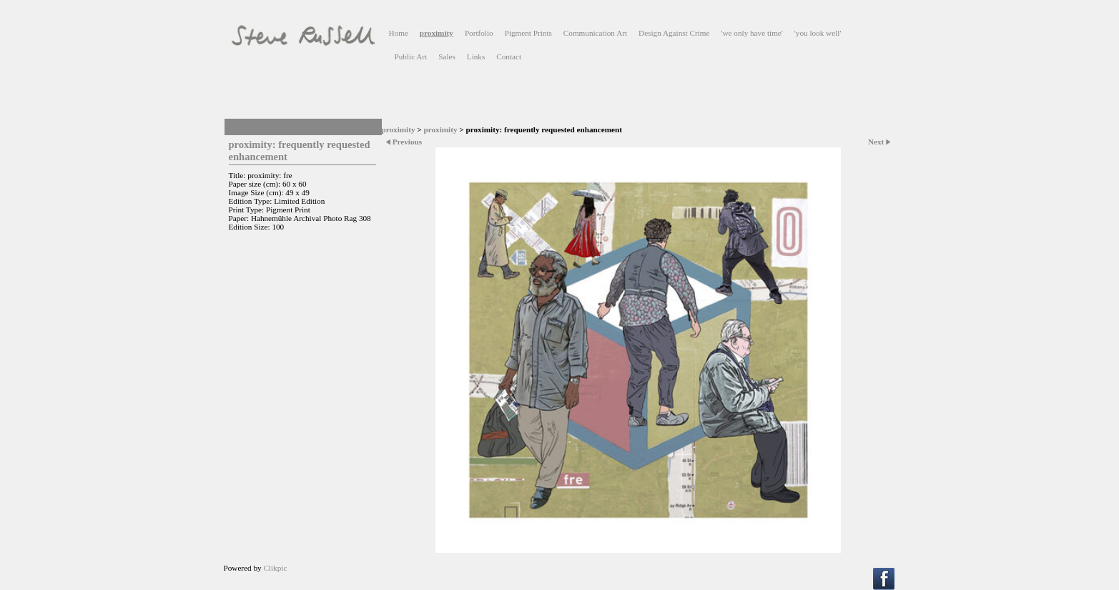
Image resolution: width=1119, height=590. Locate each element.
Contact (508, 56)
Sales (446, 56)
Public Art (411, 56)
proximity (436, 33)
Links (476, 56)
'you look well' (818, 33)
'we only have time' (751, 33)
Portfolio (479, 33)
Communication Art (595, 33)
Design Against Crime (674, 33)
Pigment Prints (528, 33)
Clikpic (275, 568)
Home (398, 33)
